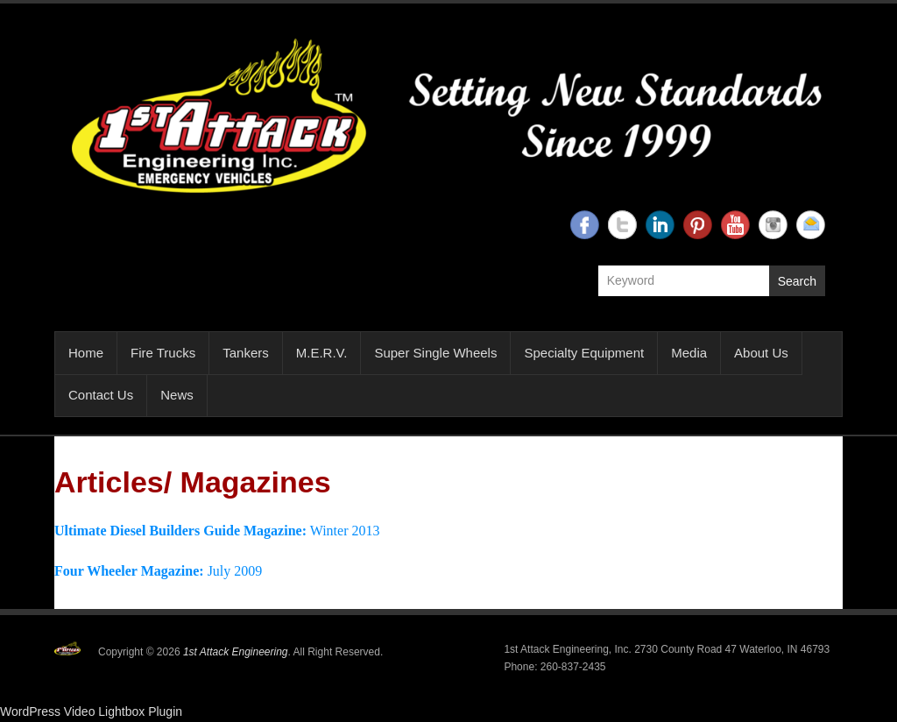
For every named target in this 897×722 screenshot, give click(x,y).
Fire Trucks (163, 352)
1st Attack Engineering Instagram (773, 224)
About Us (761, 352)
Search (797, 281)
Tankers (245, 352)
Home (85, 352)
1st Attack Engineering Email (810, 224)
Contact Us (100, 394)
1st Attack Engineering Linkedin (660, 224)
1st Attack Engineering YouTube (735, 224)
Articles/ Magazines (192, 482)
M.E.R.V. (322, 352)
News (177, 394)
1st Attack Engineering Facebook (584, 224)
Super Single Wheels (435, 352)
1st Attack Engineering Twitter (622, 224)
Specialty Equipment (584, 352)
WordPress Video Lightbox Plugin (91, 711)
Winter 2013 (216, 530)
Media (689, 352)
